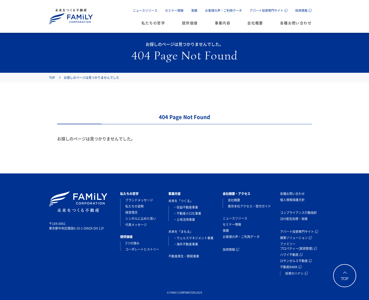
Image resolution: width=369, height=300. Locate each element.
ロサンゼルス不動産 (294, 260)
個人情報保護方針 (292, 200)
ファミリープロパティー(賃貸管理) (296, 246)
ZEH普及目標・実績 (294, 218)
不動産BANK (289, 267)
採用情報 (301, 10)
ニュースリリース (145, 10)
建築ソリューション (294, 237)
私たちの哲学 (153, 22)
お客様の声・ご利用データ (223, 10)
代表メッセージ (136, 224)
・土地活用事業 (184, 219)
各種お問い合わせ (296, 22)
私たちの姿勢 (134, 206)
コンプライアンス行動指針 (298, 212)
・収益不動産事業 (185, 207)
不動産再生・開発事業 (183, 256)
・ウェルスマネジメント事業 (193, 238)
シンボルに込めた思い (140, 218)
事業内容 (223, 22)
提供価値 (190, 22)
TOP (52, 77)
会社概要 (255, 22)
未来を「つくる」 (180, 201)
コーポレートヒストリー (142, 249)
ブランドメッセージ (139, 200)
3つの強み (132, 243)
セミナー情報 (174, 10)
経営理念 (131, 212)
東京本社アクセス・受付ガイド (249, 206)
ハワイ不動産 (289, 254)
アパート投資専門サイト (266, 10)
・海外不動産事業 (185, 244)
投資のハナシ (294, 273)
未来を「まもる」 (180, 231)
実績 (194, 10)
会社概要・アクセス (236, 193)
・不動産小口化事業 (187, 213)
